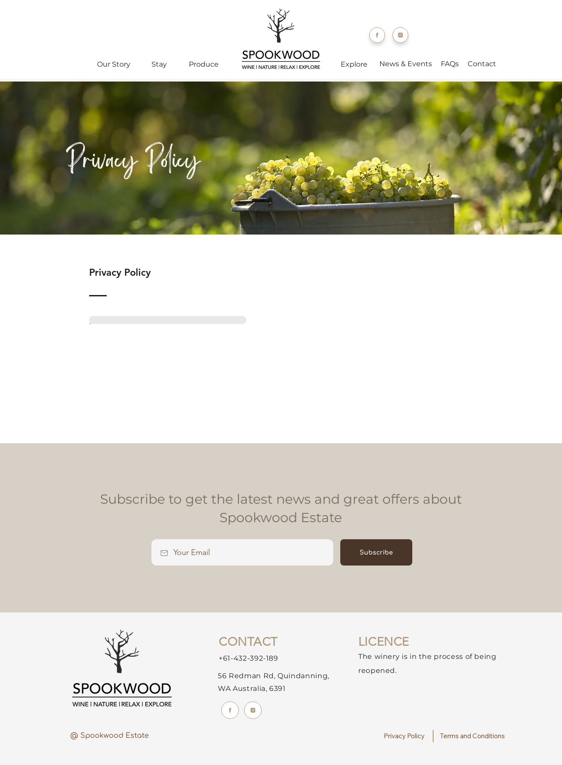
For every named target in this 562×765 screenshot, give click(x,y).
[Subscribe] (376, 552)
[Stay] (160, 64)
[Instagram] (400, 35)
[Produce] (204, 64)
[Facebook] (377, 35)
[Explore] (354, 64)
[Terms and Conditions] (473, 736)
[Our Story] (114, 64)
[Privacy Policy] (405, 736)
